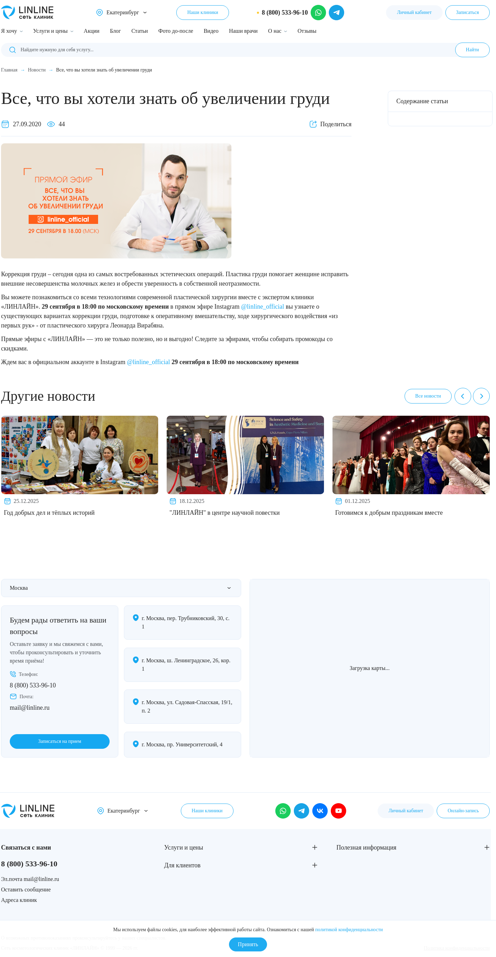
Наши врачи (243, 31)
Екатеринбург (122, 12)
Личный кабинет (414, 12)
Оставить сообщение (26, 889)
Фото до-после (175, 31)
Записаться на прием (59, 741)
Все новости (428, 396)
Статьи (139, 31)
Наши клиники (202, 12)
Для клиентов (182, 865)
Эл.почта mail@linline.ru (30, 879)
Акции (91, 31)
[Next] (481, 396)
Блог (115, 31)
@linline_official (262, 306)
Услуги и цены (50, 31)
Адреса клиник (19, 900)
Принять (248, 944)
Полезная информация (366, 847)
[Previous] (462, 396)
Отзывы (306, 31)
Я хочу (9, 31)
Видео (210, 31)
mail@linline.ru (30, 707)
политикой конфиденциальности (349, 929)
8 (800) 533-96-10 (33, 685)
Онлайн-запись (463, 810)
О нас (274, 31)
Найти (472, 49)
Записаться (467, 12)
